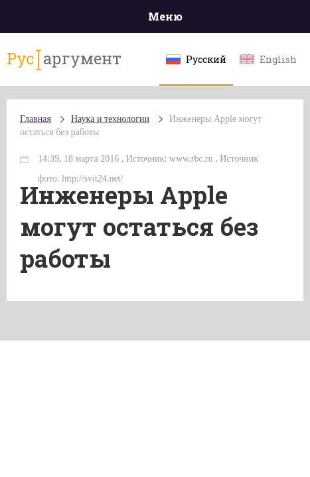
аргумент (64, 59)
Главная (35, 119)
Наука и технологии (110, 119)
